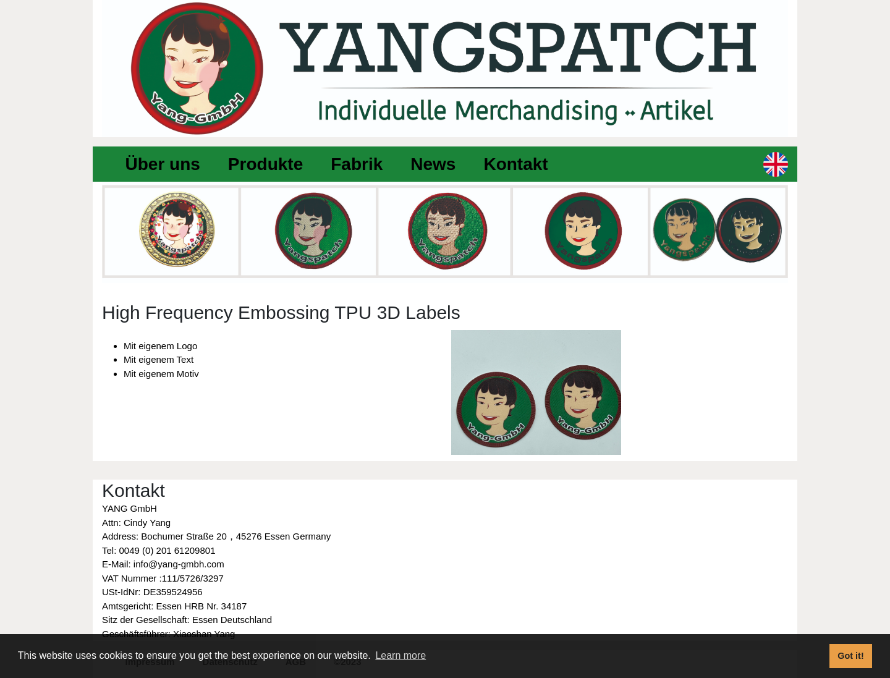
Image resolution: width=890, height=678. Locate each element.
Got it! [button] (850, 656)
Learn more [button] (400, 655)
